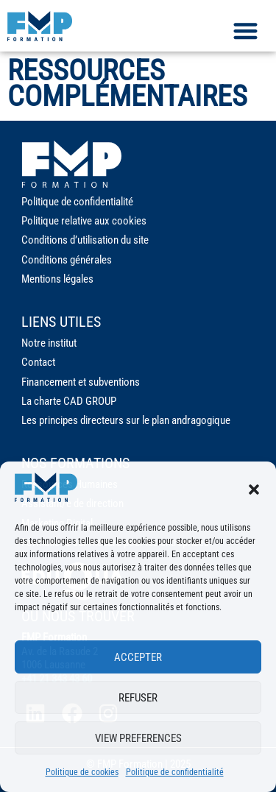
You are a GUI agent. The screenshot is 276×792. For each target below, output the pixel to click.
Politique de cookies (82, 772)
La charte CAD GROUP (68, 401)
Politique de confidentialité (175, 772)
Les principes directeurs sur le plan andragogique (125, 420)
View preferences (138, 738)
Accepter (138, 657)
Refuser (138, 697)
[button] (254, 489)
